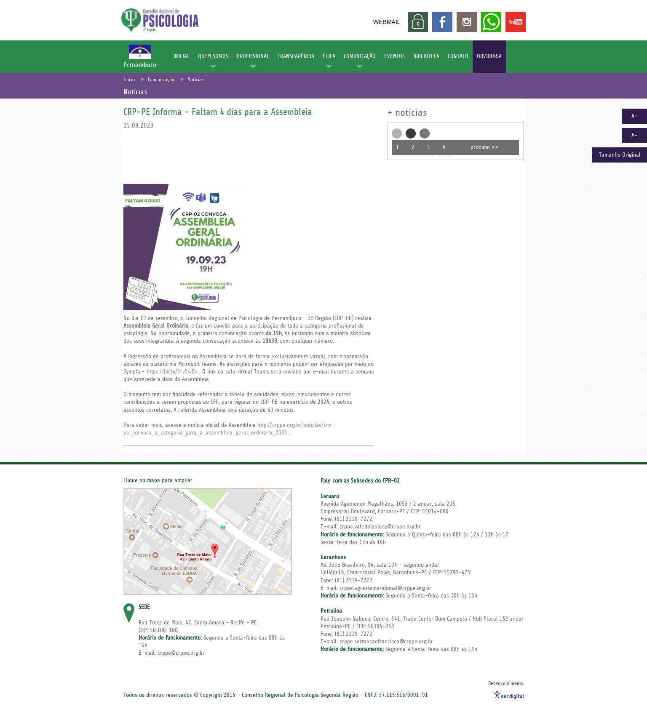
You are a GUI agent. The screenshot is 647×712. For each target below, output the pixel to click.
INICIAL (181, 56)
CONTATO (458, 56)
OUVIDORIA (489, 56)
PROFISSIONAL (253, 56)
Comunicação (161, 80)
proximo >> (484, 147)
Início (129, 80)
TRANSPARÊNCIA (296, 56)
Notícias (195, 80)
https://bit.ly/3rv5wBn (172, 371)
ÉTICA (329, 56)
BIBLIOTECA (426, 56)
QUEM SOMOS (213, 56)
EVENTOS (394, 56)
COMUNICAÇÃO (360, 56)
